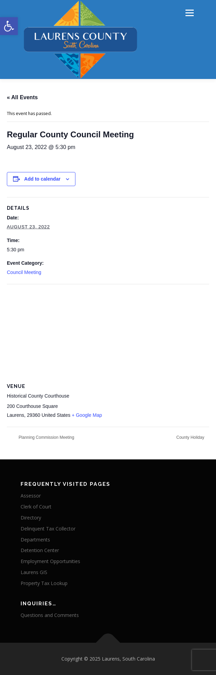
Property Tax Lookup (44, 583)
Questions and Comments (50, 615)
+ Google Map (87, 415)
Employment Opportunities (50, 561)
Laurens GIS (34, 572)
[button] (9, 26)
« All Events (22, 97)
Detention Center (40, 550)
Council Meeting (24, 272)
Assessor (31, 495)
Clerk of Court (36, 506)
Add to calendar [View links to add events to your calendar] (42, 179)
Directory (31, 517)
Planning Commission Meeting (45, 437)
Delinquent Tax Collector (48, 528)
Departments (35, 539)
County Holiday (190, 437)
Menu (189, 13)
